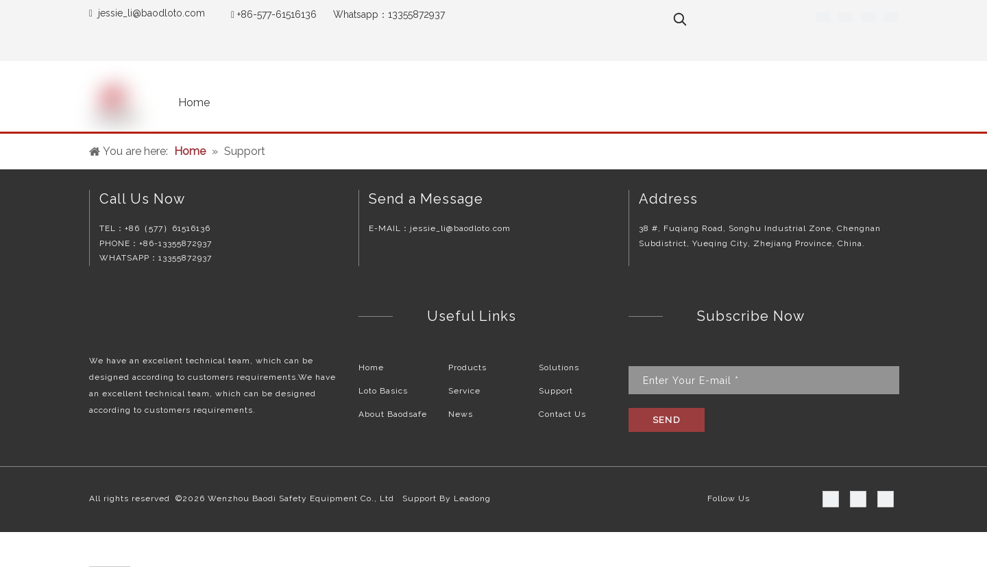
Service (464, 391)
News (460, 414)
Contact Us (562, 414)
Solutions (559, 367)
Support (556, 391)
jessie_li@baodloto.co (147, 13)
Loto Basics (383, 391)
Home (371, 367)
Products (467, 367)
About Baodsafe (392, 414)
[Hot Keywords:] (680, 19)
